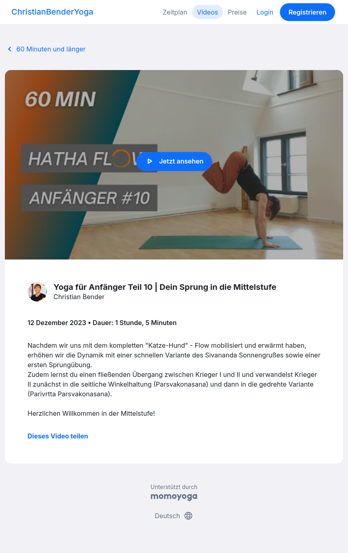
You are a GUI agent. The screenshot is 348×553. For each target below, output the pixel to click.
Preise (237, 12)
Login (264, 12)
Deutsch (174, 516)
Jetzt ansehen (174, 161)
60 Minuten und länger (45, 49)
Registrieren (307, 12)
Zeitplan (175, 12)
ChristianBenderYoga (52, 12)
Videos (207, 12)
